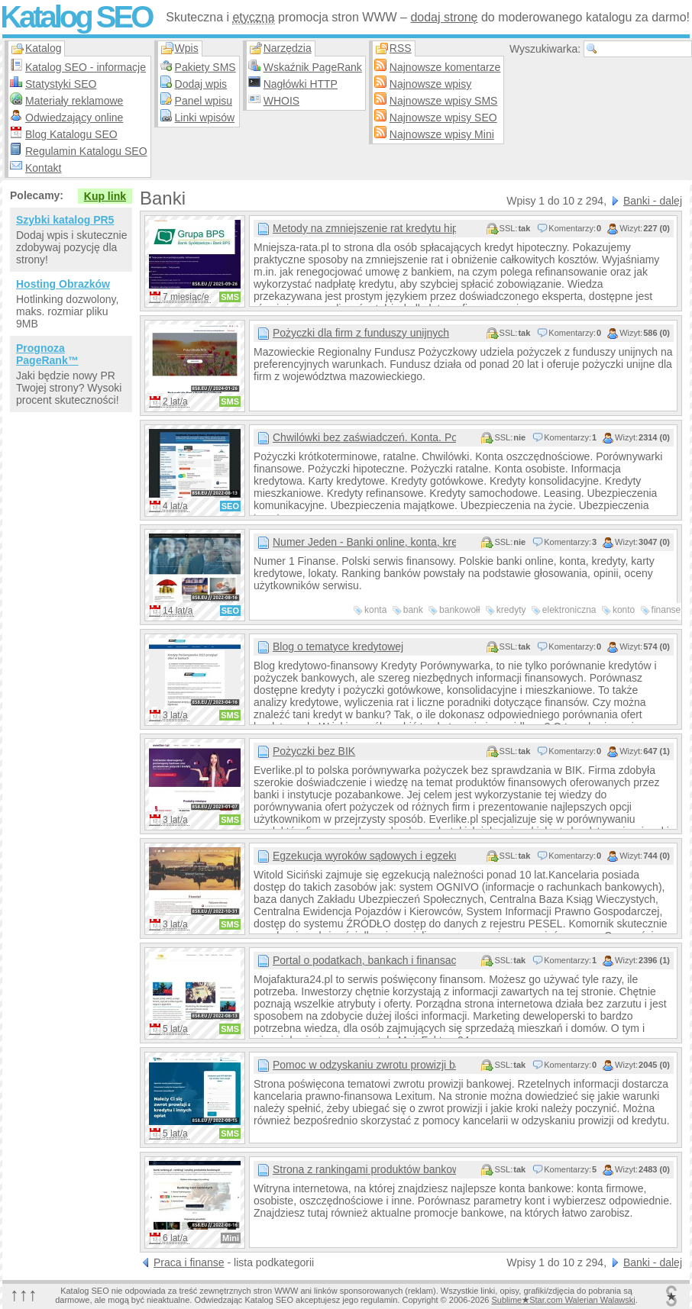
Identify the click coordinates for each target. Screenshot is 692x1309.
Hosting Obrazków (63, 284)
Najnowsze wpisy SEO (443, 117)
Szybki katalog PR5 (65, 220)
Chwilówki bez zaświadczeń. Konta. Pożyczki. (364, 437)
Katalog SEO (75, 17)
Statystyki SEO (60, 84)
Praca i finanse (189, 1262)
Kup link (105, 196)
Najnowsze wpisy (430, 84)
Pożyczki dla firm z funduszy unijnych (361, 333)
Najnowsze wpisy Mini (442, 134)
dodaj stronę (443, 17)
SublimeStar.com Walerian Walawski (563, 1299)
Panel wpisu (204, 101)
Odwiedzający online (74, 117)
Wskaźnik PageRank (313, 67)
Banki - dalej (652, 201)
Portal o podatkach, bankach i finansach (364, 960)
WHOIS (281, 101)
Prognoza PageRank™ (47, 354)
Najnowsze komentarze (445, 67)
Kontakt (43, 168)
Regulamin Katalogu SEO (86, 151)
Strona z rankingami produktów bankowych (364, 1169)
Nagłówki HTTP (301, 84)
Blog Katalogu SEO (71, 134)
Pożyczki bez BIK (314, 751)
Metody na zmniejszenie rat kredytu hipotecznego (364, 228)
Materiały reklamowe (74, 101)
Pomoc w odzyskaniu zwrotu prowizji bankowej (364, 1065)
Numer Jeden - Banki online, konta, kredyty (364, 542)
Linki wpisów (205, 117)
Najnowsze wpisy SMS (444, 101)
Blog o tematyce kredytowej (338, 646)
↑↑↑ (23, 1294)
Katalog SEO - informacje (85, 67)
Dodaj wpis (201, 84)
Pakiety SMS (205, 67)
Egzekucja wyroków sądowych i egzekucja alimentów (364, 856)
